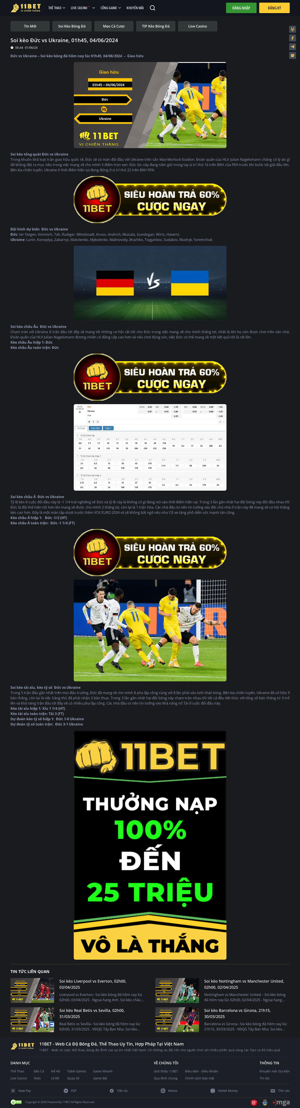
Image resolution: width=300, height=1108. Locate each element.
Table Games (76, 1071)
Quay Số (73, 1078)
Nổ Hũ (55, 1071)
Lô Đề (55, 1078)
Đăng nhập (241, 7)
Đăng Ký (274, 7)
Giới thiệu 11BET (166, 1071)
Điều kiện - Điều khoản (201, 1071)
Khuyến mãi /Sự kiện (275, 1071)
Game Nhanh (103, 1071)
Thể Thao (17, 1071)
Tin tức (265, 1078)
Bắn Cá (39, 1071)
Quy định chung (165, 1078)
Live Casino (18, 1078)
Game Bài (100, 1078)
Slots (37, 1078)
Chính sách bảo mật (199, 1078)
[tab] (30, 26)
